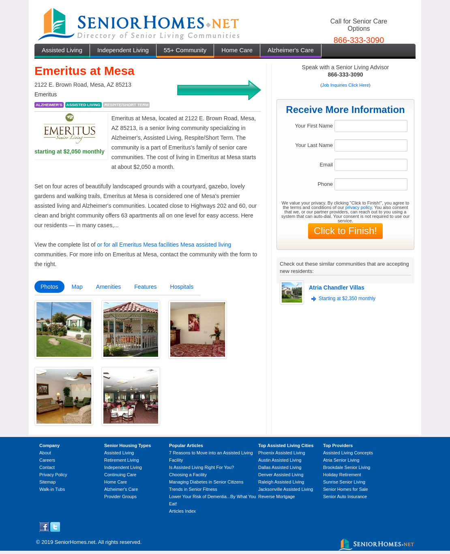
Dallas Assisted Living (279, 467)
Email (326, 165)
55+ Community (185, 50)
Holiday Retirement (342, 474)
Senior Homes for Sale (345, 489)
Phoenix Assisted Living (281, 452)
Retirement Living (121, 460)
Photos (49, 286)
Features (145, 286)
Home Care (237, 50)
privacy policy (358, 207)
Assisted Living (62, 50)
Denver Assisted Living (280, 474)
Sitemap (47, 481)
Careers (47, 460)
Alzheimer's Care (291, 50)
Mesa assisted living (205, 244)
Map (77, 286)
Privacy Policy (53, 474)
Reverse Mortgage (276, 496)
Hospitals (182, 286)
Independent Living (123, 50)
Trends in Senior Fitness (193, 489)
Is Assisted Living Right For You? (201, 467)
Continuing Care (120, 474)
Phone (325, 184)
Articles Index (182, 511)
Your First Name (314, 126)
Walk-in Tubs (52, 489)
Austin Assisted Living (279, 460)
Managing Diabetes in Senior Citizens (206, 481)
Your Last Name (314, 145)
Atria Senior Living (341, 460)
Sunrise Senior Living (344, 481)
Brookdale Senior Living (346, 467)
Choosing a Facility (188, 474)
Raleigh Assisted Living (281, 481)
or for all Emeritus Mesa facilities (138, 244)
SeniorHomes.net (75, 542)
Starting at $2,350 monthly (347, 298)
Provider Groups (120, 496)
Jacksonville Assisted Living (285, 489)
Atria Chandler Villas (336, 287)
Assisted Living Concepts (348, 452)
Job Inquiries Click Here (345, 85)
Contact (47, 467)
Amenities (108, 286)
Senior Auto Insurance (345, 496)
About (45, 452)
